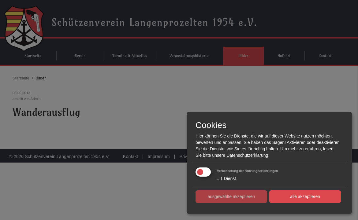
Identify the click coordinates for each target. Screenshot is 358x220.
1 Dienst (226, 178)
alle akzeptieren (305, 196)
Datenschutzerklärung (247, 155)
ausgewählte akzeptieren (231, 196)
